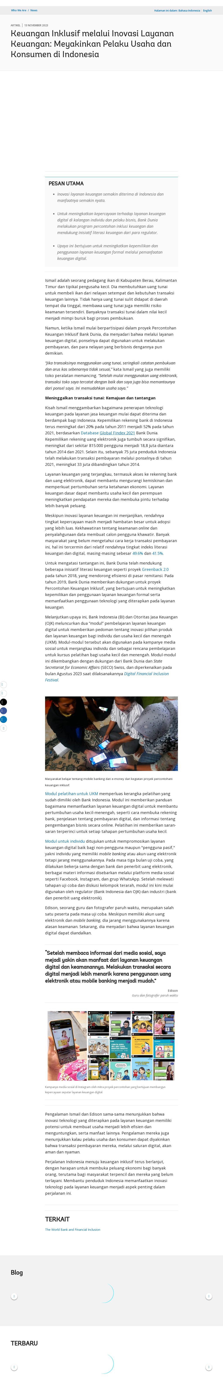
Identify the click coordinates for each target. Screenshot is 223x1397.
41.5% (157, 553)
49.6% (137, 553)
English (207, 10)
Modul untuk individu (65, 841)
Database (108, 432)
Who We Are (18, 10)
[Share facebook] (3, 710)
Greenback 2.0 (155, 569)
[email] (3, 684)
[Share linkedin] (3, 719)
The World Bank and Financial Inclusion (72, 1230)
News (33, 10)
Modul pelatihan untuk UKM (71, 793)
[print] (3, 693)
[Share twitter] (3, 702)
